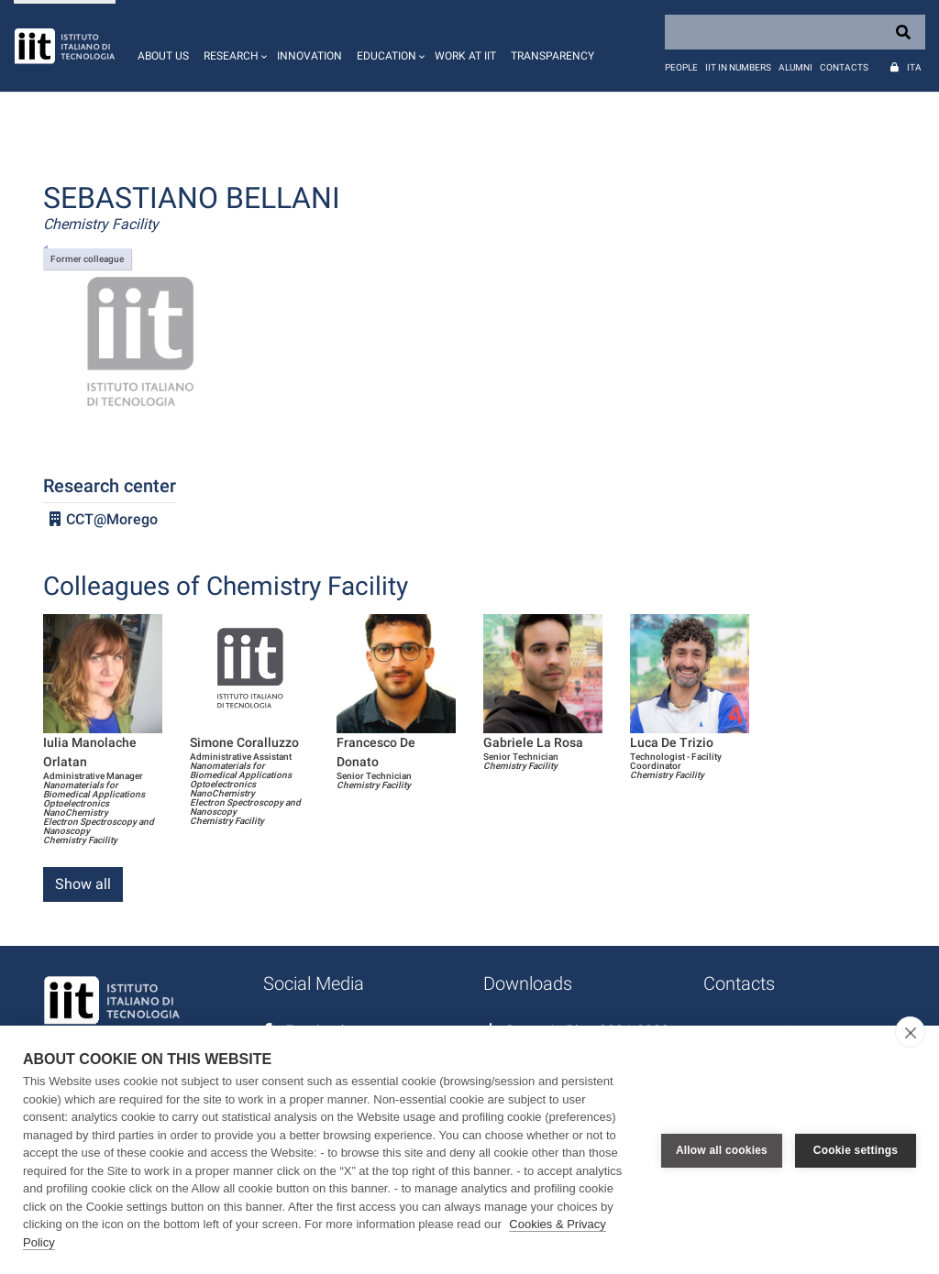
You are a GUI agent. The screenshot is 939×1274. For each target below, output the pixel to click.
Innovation (309, 55)
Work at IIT (465, 55)
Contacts (844, 67)
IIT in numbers (738, 67)
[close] (910, 1032)
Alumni (795, 67)
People (681, 67)
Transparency (552, 55)
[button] (233, 46)
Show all (83, 884)
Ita (914, 67)
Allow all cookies (722, 1150)
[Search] (795, 32)
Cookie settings (855, 1150)
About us (163, 55)
